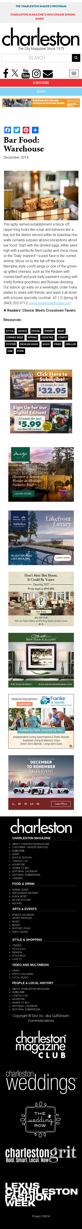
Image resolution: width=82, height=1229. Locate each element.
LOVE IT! (17, 959)
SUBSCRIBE (41, 83)
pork (20, 351)
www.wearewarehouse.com (50, 303)
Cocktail (47, 337)
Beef (61, 331)
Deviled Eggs (29, 344)
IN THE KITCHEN (21, 900)
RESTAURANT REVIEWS (25, 893)
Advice (22, 331)
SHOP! (41, 92)
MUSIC (16, 921)
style (10, 331)
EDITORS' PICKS (21, 928)
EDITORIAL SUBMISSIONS (26, 874)
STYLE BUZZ (19, 955)
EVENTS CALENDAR (23, 914)
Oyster (11, 344)
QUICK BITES (19, 896)
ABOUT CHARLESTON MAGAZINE (30, 844)
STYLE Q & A (19, 949)
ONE (10, 351)
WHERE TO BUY (21, 868)
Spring (32, 337)
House (35, 331)
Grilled (71, 344)
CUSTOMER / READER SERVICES (30, 847)
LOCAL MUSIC (20, 977)
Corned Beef (14, 337)
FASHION (17, 952)
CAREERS (17, 878)
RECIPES (17, 903)
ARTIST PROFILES (22, 918)
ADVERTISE (18, 864)
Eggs (46, 344)
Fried (57, 344)
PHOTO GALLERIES (22, 974)
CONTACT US (20, 861)
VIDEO (15, 970)
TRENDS (16, 945)
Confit (62, 337)
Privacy (36, 1216)
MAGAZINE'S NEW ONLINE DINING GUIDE (42, 16)
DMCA (46, 1216)
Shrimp (49, 331)
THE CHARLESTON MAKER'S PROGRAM (41, 6)
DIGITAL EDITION (21, 857)
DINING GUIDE (20, 889)
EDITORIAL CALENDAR (24, 871)
